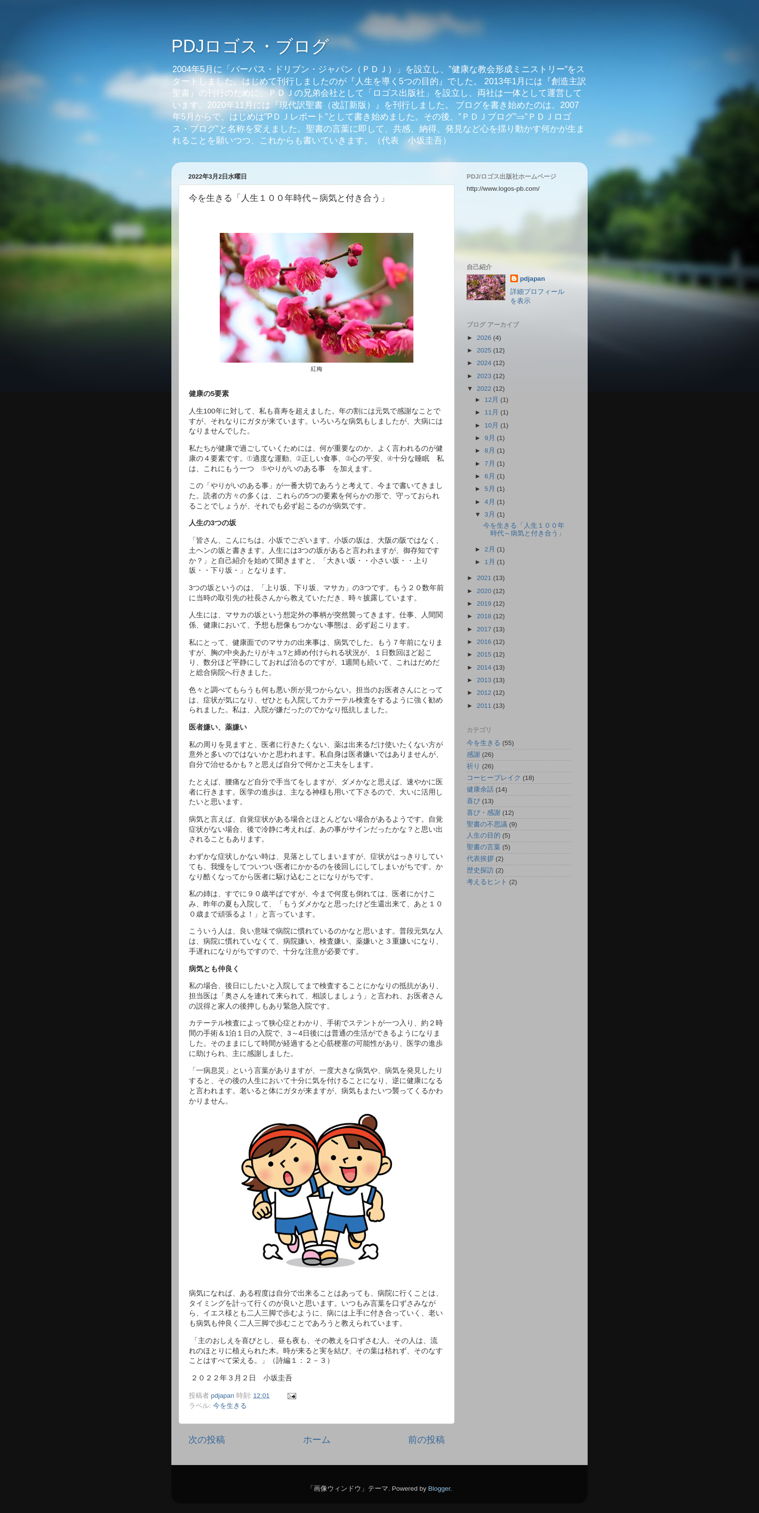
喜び (473, 801)
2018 (485, 616)
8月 (491, 450)
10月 (493, 425)
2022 (485, 388)
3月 (491, 514)
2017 (485, 629)
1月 (491, 561)
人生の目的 (484, 835)
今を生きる (230, 1405)
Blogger (439, 1488)
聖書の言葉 (484, 847)
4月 (491, 501)
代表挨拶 (480, 858)
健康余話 (480, 789)
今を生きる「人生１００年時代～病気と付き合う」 (524, 529)
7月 (491, 463)
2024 (485, 363)
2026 (485, 337)
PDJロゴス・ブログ (250, 46)
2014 (485, 667)
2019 (485, 603)
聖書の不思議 (487, 824)
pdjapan (532, 278)
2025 (485, 350)
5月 (491, 488)
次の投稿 (206, 1440)
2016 (485, 641)
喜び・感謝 (484, 812)
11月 (493, 412)
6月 (491, 476)
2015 (485, 654)
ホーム (317, 1440)
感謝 (473, 754)
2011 (485, 705)
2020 (485, 591)
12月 (493, 399)
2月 (491, 549)
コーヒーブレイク (494, 777)
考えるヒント (487, 882)
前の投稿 (426, 1440)
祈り (473, 766)
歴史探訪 (480, 870)
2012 (485, 692)
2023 (485, 376)
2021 (485, 577)
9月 (491, 438)
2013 (485, 680)
